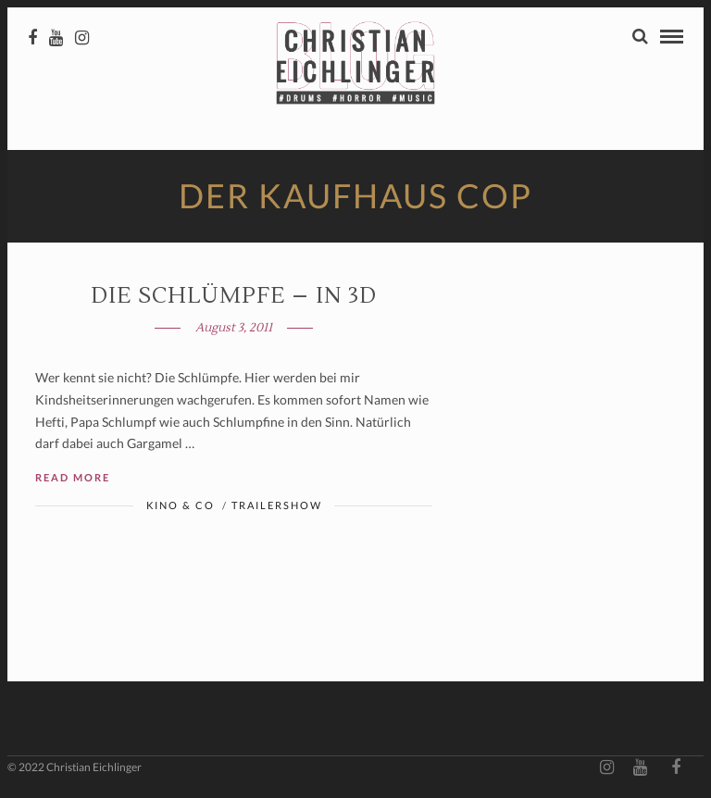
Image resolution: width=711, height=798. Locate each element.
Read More (72, 477)
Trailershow (276, 505)
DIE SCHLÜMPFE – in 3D (234, 295)
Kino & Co (180, 505)
